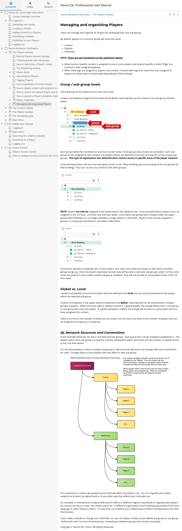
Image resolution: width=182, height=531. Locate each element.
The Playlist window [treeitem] (20, 112)
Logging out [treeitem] (16, 44)
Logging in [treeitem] (15, 21)
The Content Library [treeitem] (20, 108)
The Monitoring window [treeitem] (26, 68)
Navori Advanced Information (75, 14)
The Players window (103, 14)
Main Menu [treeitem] (16, 120)
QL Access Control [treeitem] (16, 148)
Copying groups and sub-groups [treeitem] (30, 60)
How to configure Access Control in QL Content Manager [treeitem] (39, 156)
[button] (170, 14)
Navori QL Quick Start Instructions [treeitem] (23, 13)
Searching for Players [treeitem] (25, 76)
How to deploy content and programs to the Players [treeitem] (40, 88)
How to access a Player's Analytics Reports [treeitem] (36, 96)
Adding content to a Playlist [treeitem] (24, 32)
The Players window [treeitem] (20, 52)
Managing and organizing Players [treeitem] (31, 104)
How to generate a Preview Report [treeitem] (32, 84)
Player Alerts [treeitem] (21, 72)
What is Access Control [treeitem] (22, 152)
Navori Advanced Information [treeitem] (21, 48)
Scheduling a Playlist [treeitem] (21, 36)
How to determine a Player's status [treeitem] (32, 64)
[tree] (29, 84)
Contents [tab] (10, 5)
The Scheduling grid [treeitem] (20, 116)
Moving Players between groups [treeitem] (30, 56)
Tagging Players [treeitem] (22, 80)
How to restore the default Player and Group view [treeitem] (39, 92)
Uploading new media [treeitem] (21, 25)
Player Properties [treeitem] (23, 100)
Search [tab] (48, 5)
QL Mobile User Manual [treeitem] (18, 124)
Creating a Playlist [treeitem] (19, 28)
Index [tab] (30, 5)
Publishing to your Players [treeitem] (23, 40)
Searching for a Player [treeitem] (22, 140)
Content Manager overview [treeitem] (24, 17)
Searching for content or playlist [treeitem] (26, 136)
